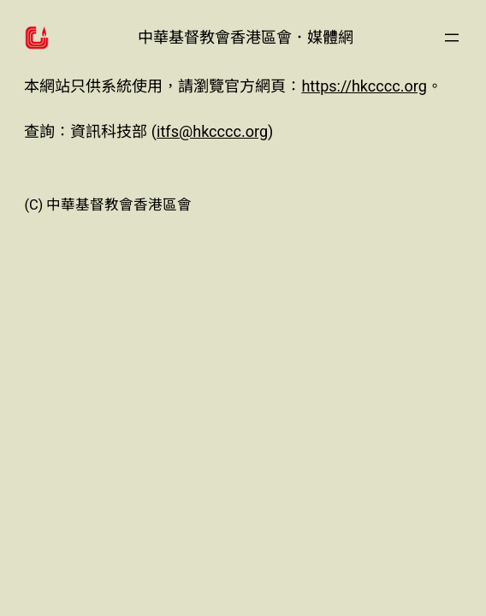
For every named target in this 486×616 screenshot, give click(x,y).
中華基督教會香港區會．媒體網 (245, 37)
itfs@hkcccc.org (212, 131)
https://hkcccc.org (363, 86)
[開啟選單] (452, 37)
